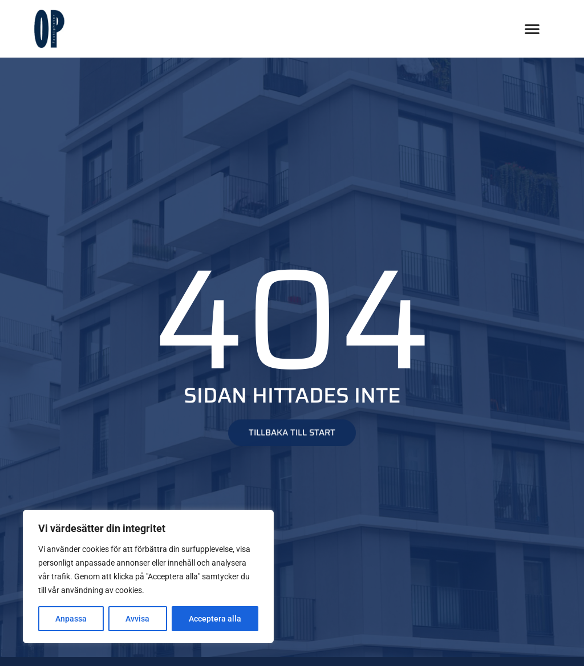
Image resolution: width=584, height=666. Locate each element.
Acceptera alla (215, 618)
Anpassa (71, 618)
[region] (148, 576)
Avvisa (137, 618)
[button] (532, 28)
